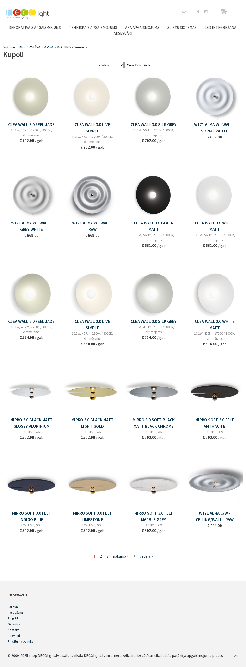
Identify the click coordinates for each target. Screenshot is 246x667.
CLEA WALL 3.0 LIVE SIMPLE (92, 128)
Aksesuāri (123, 33)
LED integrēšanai (221, 27)
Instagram (206, 11)
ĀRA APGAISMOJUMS (142, 27)
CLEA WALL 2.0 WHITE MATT (214, 324)
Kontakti (14, 630)
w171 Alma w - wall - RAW (92, 226)
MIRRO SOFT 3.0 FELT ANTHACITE (214, 423)
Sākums (9, 47)
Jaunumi (13, 607)
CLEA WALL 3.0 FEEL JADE (31, 124)
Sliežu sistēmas (182, 27)
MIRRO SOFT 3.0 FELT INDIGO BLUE (31, 516)
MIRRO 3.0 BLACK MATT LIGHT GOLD (92, 423)
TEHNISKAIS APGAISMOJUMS (93, 27)
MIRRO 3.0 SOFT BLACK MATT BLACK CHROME (154, 423)
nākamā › (120, 556)
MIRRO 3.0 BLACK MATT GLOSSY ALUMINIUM (31, 423)
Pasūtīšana (15, 612)
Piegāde (14, 618)
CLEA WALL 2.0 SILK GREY (154, 321)
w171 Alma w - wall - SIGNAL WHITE (214, 128)
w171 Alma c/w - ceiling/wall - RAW (215, 516)
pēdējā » (146, 556)
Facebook (198, 11)
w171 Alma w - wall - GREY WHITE (31, 226)
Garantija (14, 624)
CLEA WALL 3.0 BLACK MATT (153, 226)
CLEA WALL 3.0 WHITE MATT (214, 226)
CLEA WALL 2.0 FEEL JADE (31, 321)
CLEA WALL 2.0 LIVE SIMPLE (92, 324)
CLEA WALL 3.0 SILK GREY (154, 124)
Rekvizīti (14, 635)
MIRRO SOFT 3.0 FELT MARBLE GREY (153, 516)
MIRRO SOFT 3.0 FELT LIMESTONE (92, 516)
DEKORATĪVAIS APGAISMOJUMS (35, 27)
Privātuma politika (20, 641)
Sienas (79, 47)
